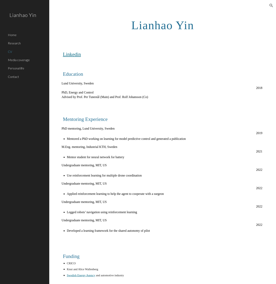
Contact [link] (13, 76)
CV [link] (10, 51)
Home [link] (12, 35)
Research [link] (14, 43)
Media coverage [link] (19, 60)
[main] (162, 25)
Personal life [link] (16, 68)
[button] (271, 5)
